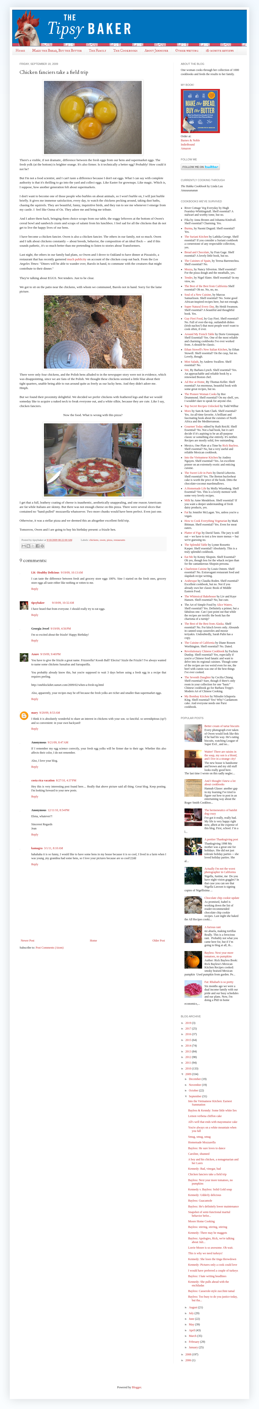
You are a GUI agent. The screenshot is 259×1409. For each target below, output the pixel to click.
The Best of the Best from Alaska (204, 623)
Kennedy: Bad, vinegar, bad (204, 1168)
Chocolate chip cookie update (222, 898)
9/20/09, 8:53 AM (49, 712)
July (191, 1313)
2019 (188, 1023)
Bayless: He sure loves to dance (206, 1148)
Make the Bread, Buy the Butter (57, 51)
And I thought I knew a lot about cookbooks (220, 782)
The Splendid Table (195, 544)
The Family (97, 51)
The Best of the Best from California (205, 286)
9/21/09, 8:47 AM (58, 742)
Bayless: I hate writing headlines (207, 1276)
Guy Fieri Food (193, 318)
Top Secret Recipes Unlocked (201, 406)
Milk (187, 500)
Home (20, 51)
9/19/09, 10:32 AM (63, 602)
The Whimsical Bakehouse (200, 596)
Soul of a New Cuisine (197, 294)
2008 (188, 1354)
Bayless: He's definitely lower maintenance (213, 1206)
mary (34, 712)
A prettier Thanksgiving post (221, 839)
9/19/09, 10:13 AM (72, 572)
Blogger (136, 1387)
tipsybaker (38, 602)
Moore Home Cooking (201, 1221)
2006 (188, 1360)
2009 (188, 1074)
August (193, 1307)
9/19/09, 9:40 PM (50, 654)
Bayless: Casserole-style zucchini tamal (211, 1291)
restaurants (119, 539)
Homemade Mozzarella (202, 1142)
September (195, 1096)
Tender (188, 277)
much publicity (76, 259)
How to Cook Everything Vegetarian (205, 521)
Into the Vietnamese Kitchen (201, 457)
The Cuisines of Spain (197, 260)
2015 (188, 1040)
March (193, 1336)
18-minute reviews (220, 51)
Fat (186, 512)
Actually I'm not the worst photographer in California (220, 870)
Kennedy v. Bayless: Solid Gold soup (210, 1189)
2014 (188, 1045)
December (195, 1079)
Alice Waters (224, 604)
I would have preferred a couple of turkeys (213, 1270)
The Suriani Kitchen (196, 236)
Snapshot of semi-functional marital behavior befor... (209, 1213)
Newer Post (27, 940)
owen (102, 539)
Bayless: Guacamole (200, 1200)
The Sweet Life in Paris (198, 473)
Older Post (158, 940)
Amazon (186, 148)
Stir (186, 370)
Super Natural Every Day (199, 306)
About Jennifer (156, 51)
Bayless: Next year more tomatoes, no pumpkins (219, 954)
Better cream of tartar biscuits (222, 726)
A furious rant (213, 927)
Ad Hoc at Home (194, 382)
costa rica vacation (42, 780)
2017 (188, 1028)
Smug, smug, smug (199, 1136)
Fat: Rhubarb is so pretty (219, 982)
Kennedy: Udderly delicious (204, 1195)
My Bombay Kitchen (196, 696)
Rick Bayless (230, 445)
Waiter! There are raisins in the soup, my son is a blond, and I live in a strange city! (221, 755)
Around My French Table (199, 334)
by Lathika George (219, 236)
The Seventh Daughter (197, 677)
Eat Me (188, 557)
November (195, 1085)
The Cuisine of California (199, 642)
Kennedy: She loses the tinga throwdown (212, 1259)
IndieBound (188, 144)
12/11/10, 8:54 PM (58, 810)
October (194, 1090)
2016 (188, 1034)
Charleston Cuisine (195, 569)
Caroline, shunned (198, 1154)
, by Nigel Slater (202, 277)
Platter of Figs (192, 532)
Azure (35, 654)
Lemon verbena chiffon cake (205, 1116)
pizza (109, 539)
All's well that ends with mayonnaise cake (212, 1122)
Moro (187, 411)
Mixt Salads (191, 361)
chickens (93, 539)
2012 (188, 1057)
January (194, 1347)
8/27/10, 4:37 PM (66, 780)
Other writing (186, 51)
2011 (188, 1062)
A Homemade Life (195, 488)
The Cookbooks (125, 51)
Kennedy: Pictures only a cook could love (212, 1264)
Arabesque (190, 581)
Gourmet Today (193, 426)
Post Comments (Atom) (50, 947)
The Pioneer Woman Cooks (200, 394)
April (192, 1330)
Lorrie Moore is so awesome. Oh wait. (210, 1247)
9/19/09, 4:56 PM (61, 628)
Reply (34, 589)
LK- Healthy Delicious (45, 572)
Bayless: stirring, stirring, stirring (207, 1227)
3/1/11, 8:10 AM (53, 848)
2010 (188, 1068)
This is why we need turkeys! (205, 1253)
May (192, 1324)
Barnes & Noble (190, 140)
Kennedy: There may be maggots (207, 1232)
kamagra (37, 848)
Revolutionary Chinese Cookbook (204, 651)
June (192, 1319)
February (194, 1341)
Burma (188, 228)
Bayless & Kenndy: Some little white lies (212, 1110)
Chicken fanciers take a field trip (207, 1174)
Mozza (188, 269)
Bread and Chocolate (196, 252)
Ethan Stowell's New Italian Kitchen (205, 349)
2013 (188, 1051)
